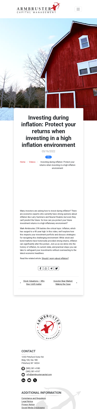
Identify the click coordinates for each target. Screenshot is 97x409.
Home (22, 162)
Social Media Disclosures (33, 407)
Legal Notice (27, 401)
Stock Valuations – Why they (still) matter (34, 282)
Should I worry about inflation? (55, 258)
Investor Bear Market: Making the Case (63, 282)
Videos (32, 162)
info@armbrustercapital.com (39, 374)
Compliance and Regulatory (34, 398)
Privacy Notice (28, 404)
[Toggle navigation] (78, 9)
